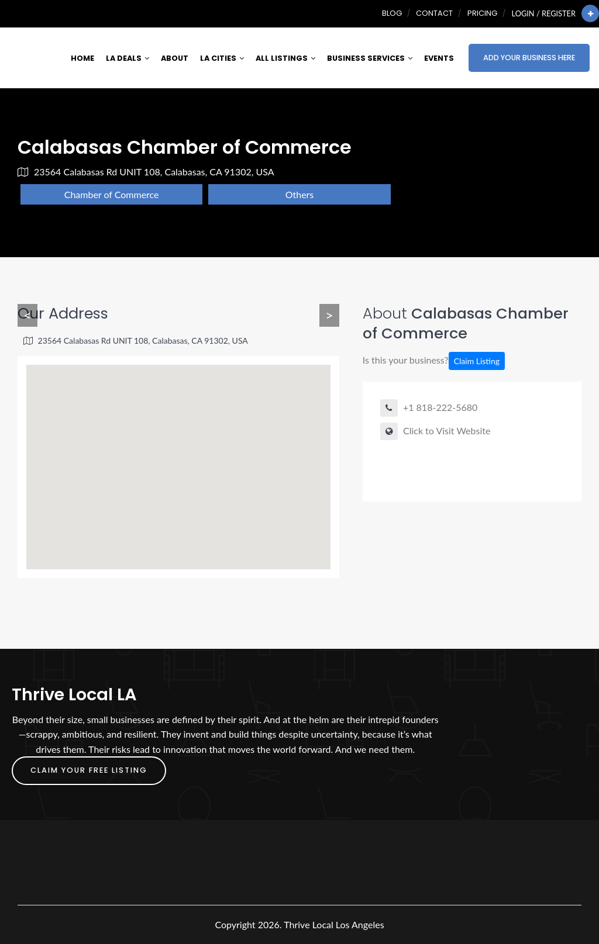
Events (439, 58)
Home (82, 58)
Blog (392, 13)
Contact (434, 13)
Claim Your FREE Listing (88, 770)
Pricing (482, 13)
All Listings (285, 58)
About (174, 58)
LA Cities (222, 58)
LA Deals (127, 58)
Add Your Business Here (529, 58)
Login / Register (544, 13)
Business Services (369, 58)
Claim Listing (477, 361)
